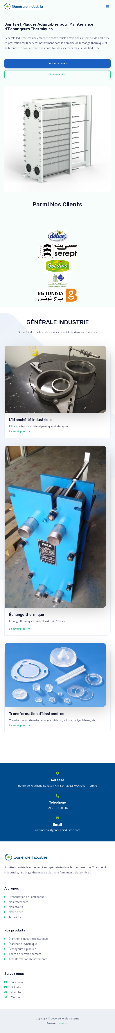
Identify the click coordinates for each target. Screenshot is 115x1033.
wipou (65, 1023)
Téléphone (57, 802)
